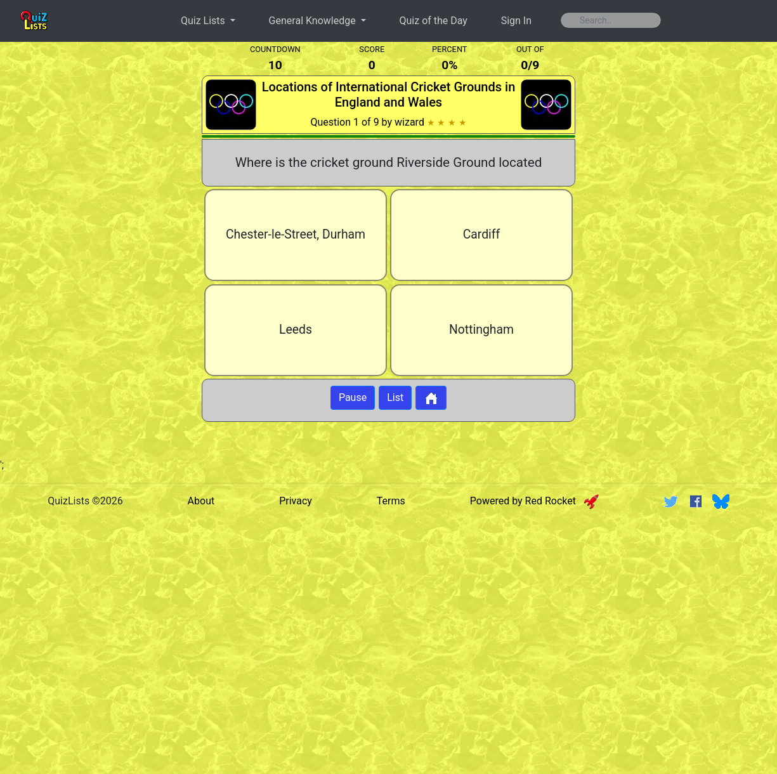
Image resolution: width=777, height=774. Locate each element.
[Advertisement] (96, 250)
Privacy (295, 501)
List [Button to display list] (395, 397)
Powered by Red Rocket (534, 501)
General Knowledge (313, 21)
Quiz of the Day (433, 21)
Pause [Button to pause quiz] (353, 397)
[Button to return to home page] (431, 398)
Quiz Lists (204, 21)
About (201, 501)
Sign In (516, 21)
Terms (391, 501)
